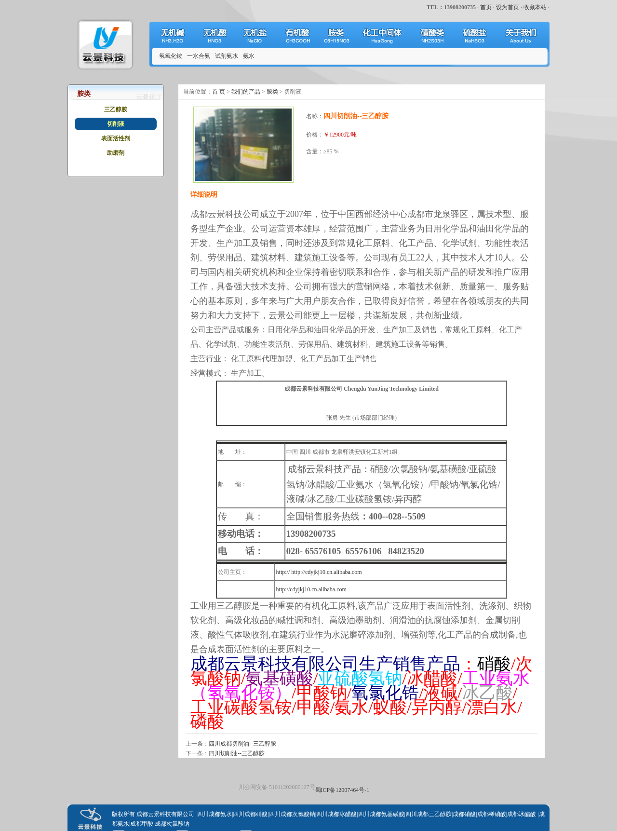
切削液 (115, 124)
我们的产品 (245, 91)
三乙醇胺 (115, 109)
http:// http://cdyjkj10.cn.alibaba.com (319, 572)
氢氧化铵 (170, 56)
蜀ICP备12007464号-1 (342, 790)
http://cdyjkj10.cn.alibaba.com (311, 589)
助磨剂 (115, 153)
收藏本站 (535, 7)
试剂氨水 (226, 56)
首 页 (218, 91)
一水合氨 (198, 56)
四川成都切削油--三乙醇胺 (242, 743)
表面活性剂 (115, 138)
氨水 (249, 56)
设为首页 (507, 7)
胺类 (272, 91)
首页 (486, 7)
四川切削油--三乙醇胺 (237, 753)
